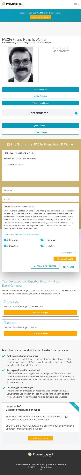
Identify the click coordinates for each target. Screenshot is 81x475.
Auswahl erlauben (45, 266)
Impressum (9, 234)
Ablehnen (68, 267)
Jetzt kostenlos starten (40, 438)
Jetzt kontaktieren (40, 103)
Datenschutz (52, 464)
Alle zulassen (65, 258)
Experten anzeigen (40, 312)
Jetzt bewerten (40, 89)
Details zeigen (66, 252)
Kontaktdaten (53, 112)
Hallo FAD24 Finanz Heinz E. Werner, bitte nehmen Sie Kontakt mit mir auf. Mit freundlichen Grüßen (40, 165)
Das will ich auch (40, 17)
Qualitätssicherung (38, 464)
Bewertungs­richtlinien (22, 464)
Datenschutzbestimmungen (27, 234)
